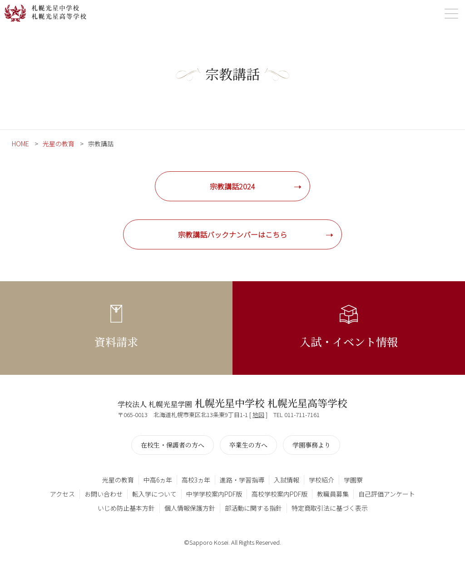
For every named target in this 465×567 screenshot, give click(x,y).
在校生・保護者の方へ (172, 444)
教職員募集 (333, 493)
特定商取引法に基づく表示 (330, 507)
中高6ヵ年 (157, 479)
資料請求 (116, 341)
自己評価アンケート (386, 493)
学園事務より (311, 444)
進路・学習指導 (242, 479)
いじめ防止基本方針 (126, 507)
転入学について (154, 493)
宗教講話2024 (232, 186)
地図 (258, 414)
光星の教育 (58, 143)
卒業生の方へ (248, 444)
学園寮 (353, 479)
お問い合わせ (103, 493)
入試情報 (286, 479)
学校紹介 (321, 479)
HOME (20, 143)
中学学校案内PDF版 (214, 493)
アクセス (62, 493)
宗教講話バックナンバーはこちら (232, 234)
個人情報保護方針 (189, 507)
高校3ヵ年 (196, 479)
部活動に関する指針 (253, 507)
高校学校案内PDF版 (279, 493)
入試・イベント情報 (349, 341)
